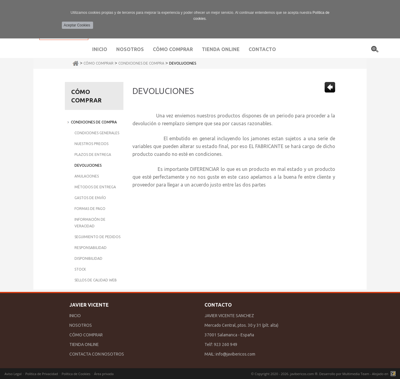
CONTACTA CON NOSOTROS (96, 354)
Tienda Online (221, 49)
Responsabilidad (90, 248)
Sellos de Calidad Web (95, 280)
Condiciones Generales (96, 133)
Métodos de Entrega (95, 187)
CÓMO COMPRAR (86, 334)
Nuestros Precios (91, 144)
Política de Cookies (76, 373)
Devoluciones (182, 63)
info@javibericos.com (235, 354)
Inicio (99, 49)
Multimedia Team (355, 373)
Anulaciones (86, 176)
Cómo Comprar (98, 63)
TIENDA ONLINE (84, 344)
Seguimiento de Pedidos (97, 237)
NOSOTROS (80, 325)
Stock (80, 269)
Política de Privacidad (41, 373)
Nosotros (130, 49)
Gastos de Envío (90, 198)
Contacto (262, 49)
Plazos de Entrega (92, 154)
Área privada (104, 373)
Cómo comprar (173, 49)
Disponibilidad (88, 258)
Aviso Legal (13, 373)
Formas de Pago (89, 209)
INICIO (75, 315)
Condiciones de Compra (141, 63)
